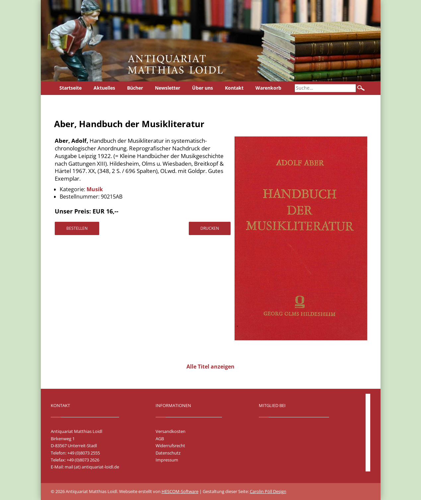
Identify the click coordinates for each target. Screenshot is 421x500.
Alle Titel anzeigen (210, 366)
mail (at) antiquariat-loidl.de (92, 467)
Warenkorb (268, 88)
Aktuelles (104, 88)
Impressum (167, 460)
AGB (160, 439)
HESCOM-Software (180, 491)
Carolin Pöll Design (268, 491)
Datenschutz (168, 453)
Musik (95, 189)
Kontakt (234, 88)
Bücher (135, 88)
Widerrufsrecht (170, 446)
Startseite (70, 88)
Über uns (202, 88)
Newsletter (167, 88)
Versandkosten (170, 431)
